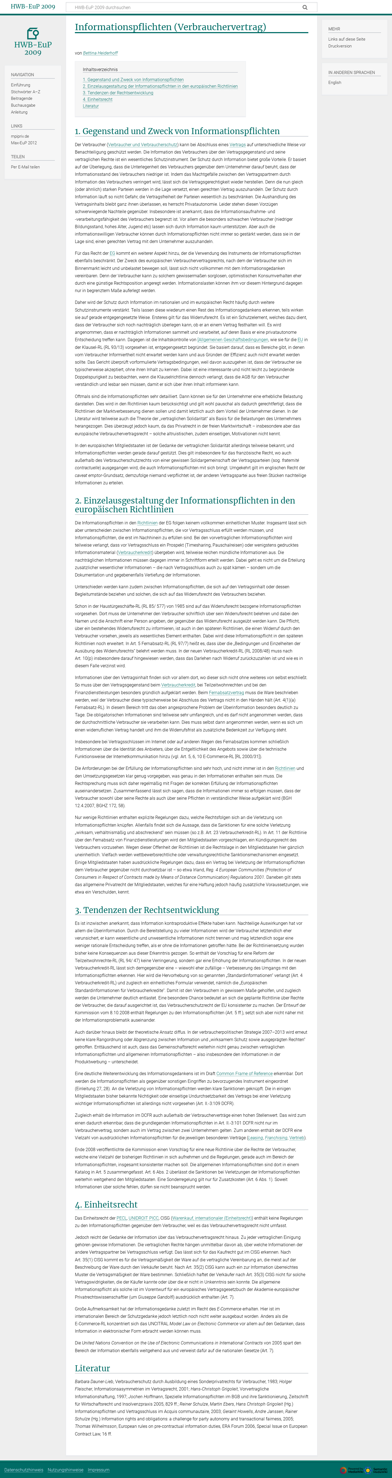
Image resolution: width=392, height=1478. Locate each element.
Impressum (98, 1470)
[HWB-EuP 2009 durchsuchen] (191, 7)
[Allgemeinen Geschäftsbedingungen (233, 339)
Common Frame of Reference (244, 1073)
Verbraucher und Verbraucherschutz (142, 144)
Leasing (255, 1137)
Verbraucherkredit (135, 552)
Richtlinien (147, 522)
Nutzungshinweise (65, 1470)
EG (112, 253)
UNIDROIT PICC (144, 1218)
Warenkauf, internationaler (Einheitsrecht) (212, 1218)
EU (300, 339)
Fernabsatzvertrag (226, 692)
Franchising (276, 1137)
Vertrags (238, 144)
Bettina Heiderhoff (100, 53)
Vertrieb (296, 1137)
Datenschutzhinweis (23, 1470)
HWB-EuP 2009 (33, 6)
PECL (122, 1218)
